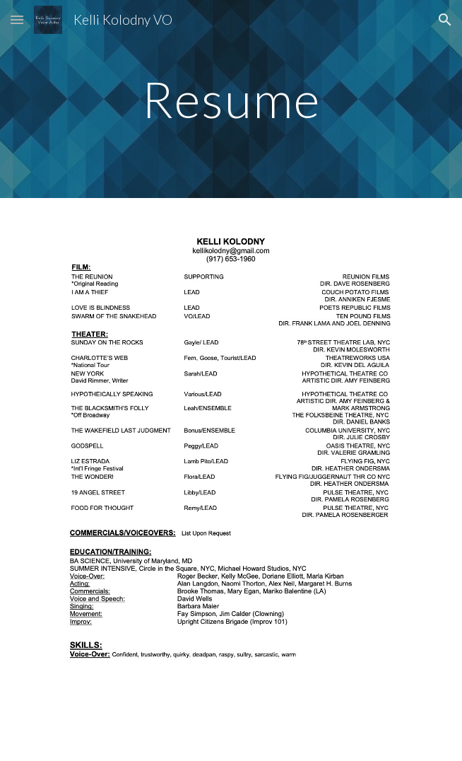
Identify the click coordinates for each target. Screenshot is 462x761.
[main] (231, 99)
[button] (17, 19)
